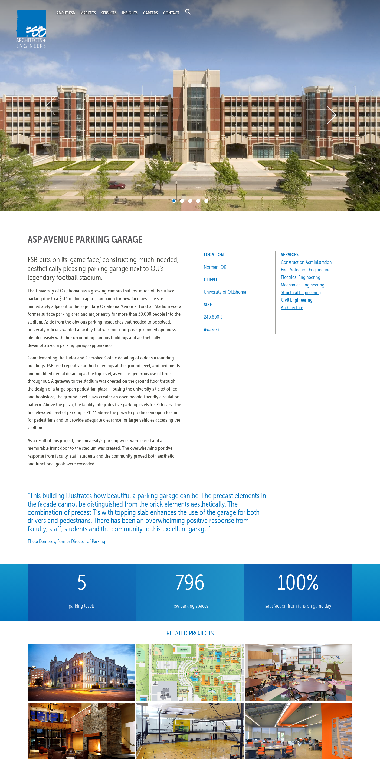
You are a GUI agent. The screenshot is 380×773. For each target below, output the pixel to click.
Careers (150, 12)
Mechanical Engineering (302, 285)
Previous (51, 105)
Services (109, 12)
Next (331, 115)
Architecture (292, 307)
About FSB (66, 12)
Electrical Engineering (300, 277)
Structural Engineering (301, 292)
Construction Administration (306, 262)
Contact (171, 12)
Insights (130, 12)
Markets (88, 12)
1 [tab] (174, 201)
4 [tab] (198, 201)
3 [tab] (190, 201)
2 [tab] (182, 201)
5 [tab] (206, 201)
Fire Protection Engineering (305, 269)
